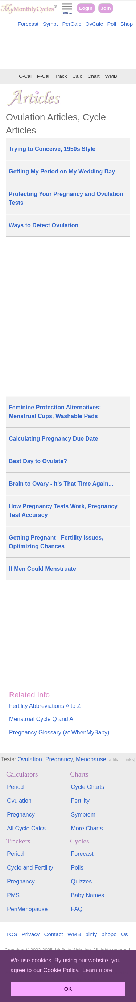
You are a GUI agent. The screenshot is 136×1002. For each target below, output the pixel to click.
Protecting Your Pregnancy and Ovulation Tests (66, 198)
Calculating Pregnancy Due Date (53, 439)
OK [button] (68, 989)
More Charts (87, 828)
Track (61, 76)
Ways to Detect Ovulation (43, 225)
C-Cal (25, 76)
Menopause (91, 759)
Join (106, 8)
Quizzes (81, 881)
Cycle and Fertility (30, 868)
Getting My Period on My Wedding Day (62, 171)
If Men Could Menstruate (42, 569)
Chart (93, 76)
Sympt (50, 24)
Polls (77, 868)
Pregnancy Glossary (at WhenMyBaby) (59, 732)
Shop (126, 24)
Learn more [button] (97, 970)
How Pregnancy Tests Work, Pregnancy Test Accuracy (63, 510)
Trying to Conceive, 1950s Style (52, 149)
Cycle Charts (87, 787)
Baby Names (87, 895)
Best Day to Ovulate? (38, 461)
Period (15, 787)
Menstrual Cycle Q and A (41, 719)
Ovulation (29, 759)
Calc (77, 76)
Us (124, 934)
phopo (109, 934)
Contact (53, 934)
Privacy (31, 934)
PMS (13, 895)
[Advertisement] (68, 49)
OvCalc (94, 24)
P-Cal (43, 76)
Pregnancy (59, 759)
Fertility (80, 801)
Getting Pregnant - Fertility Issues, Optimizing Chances (56, 541)
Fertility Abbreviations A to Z (45, 706)
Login (85, 8)
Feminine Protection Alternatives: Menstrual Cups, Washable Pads (55, 411)
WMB (111, 76)
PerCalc (71, 24)
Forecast (28, 24)
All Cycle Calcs (26, 828)
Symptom (83, 814)
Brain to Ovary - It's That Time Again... (61, 484)
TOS (11, 934)
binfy (91, 934)
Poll (111, 24)
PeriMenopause (27, 909)
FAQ (77, 909)
